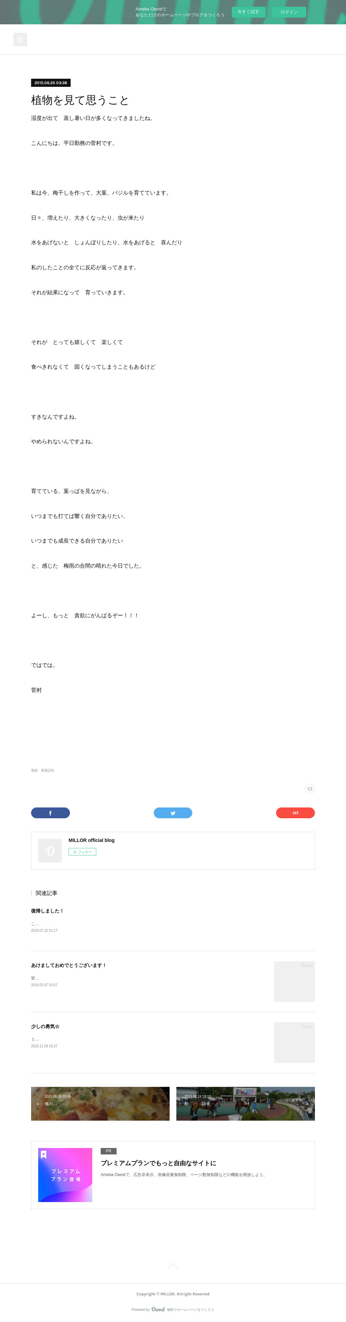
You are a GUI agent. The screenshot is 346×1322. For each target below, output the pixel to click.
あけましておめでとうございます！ (69, 965)
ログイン (289, 12)
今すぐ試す (249, 11)
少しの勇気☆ (45, 1026)
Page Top (173, 1267)
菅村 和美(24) (42, 770)
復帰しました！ (47, 911)
